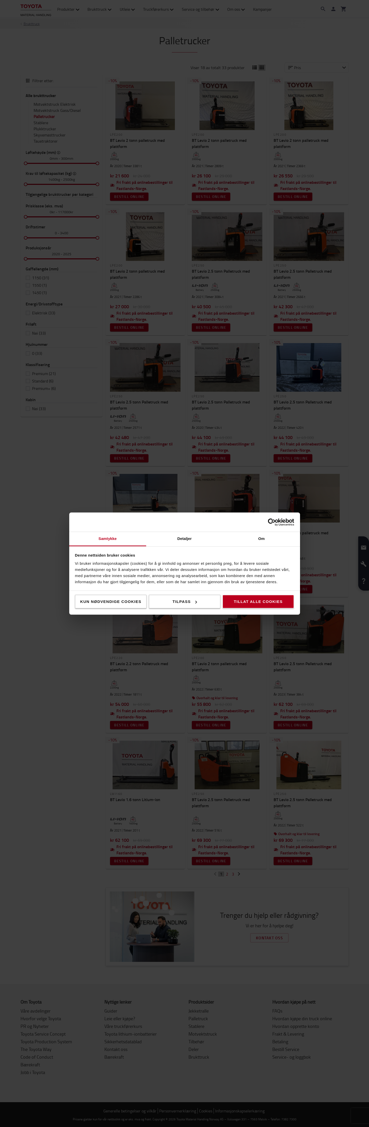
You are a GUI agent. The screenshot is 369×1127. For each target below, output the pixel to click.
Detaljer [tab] (184, 538)
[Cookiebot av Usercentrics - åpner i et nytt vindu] (271, 522)
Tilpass (185, 601)
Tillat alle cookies (258, 601)
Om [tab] (261, 538)
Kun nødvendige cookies (110, 601)
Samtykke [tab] (107, 538)
